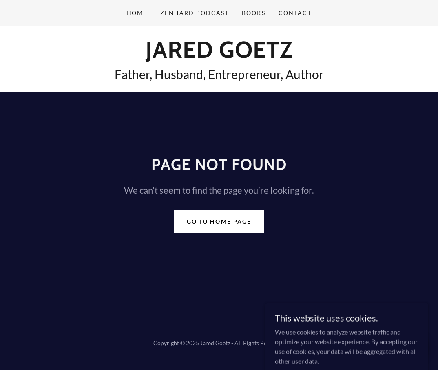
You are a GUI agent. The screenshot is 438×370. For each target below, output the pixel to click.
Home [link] (136, 12)
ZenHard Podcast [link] (194, 12)
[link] (219, 55)
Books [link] (253, 12)
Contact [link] (295, 12)
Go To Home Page (219, 221)
